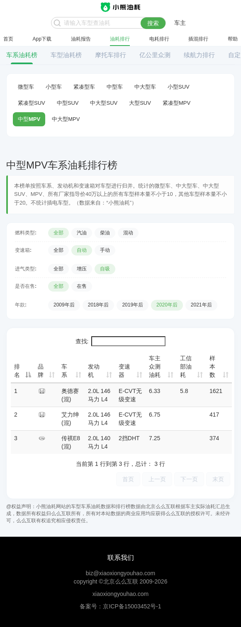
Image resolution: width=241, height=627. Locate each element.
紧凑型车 (84, 87)
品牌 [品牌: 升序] (41, 370)
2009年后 (64, 305)
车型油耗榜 (66, 54)
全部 (58, 233)
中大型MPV (66, 119)
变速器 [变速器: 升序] (124, 370)
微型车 (26, 87)
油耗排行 (120, 38)
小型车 (54, 87)
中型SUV (68, 103)
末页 (218, 479)
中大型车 (145, 87)
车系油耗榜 (21, 54)
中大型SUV (103, 103)
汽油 (82, 233)
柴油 (105, 233)
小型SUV (179, 87)
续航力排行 (199, 54)
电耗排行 (159, 38)
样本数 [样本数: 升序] (212, 366)
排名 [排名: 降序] (17, 370)
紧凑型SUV (31, 103)
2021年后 (201, 305)
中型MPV (29, 119)
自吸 (105, 269)
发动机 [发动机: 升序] (94, 370)
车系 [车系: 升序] (64, 370)
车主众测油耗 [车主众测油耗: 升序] (155, 366)
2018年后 (98, 305)
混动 (128, 233)
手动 (105, 250)
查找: (120, 341)
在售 (82, 286)
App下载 (42, 38)
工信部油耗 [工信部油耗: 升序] (186, 366)
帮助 (233, 38)
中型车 (115, 87)
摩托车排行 (110, 54)
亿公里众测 (154, 54)
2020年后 (167, 305)
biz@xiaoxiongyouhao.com (121, 573)
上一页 (157, 479)
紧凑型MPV (176, 103)
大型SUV (140, 103)
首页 (8, 38)
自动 (82, 250)
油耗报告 (81, 38)
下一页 (189, 479)
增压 (82, 269)
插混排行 (198, 38)
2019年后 (132, 305)
